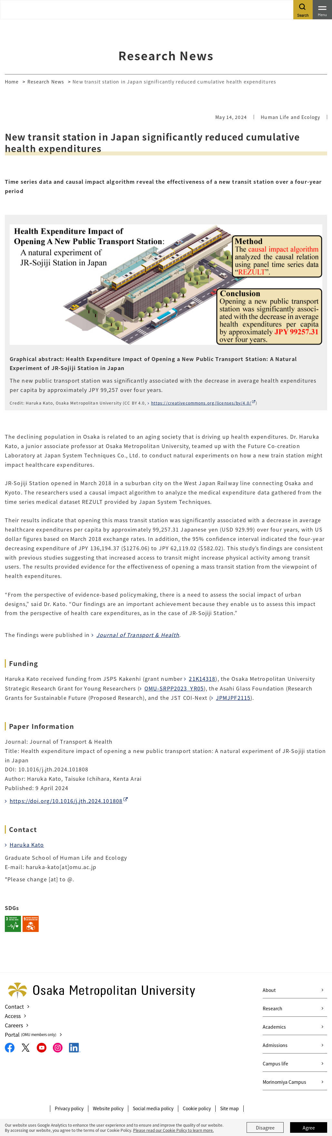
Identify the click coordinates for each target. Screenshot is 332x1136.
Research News (45, 81)
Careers (14, 1025)
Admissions (275, 1045)
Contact (14, 1006)
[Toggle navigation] (322, 9)
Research (272, 1008)
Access (13, 1016)
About (269, 990)
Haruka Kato (27, 844)
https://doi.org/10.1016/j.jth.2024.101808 (66, 801)
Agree (309, 1127)
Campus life (275, 1063)
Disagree (265, 1127)
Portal (30, 1034)
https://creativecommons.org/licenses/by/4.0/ (201, 403)
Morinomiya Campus (284, 1082)
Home (12, 81)
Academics (274, 1026)
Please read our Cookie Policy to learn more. (173, 1130)
